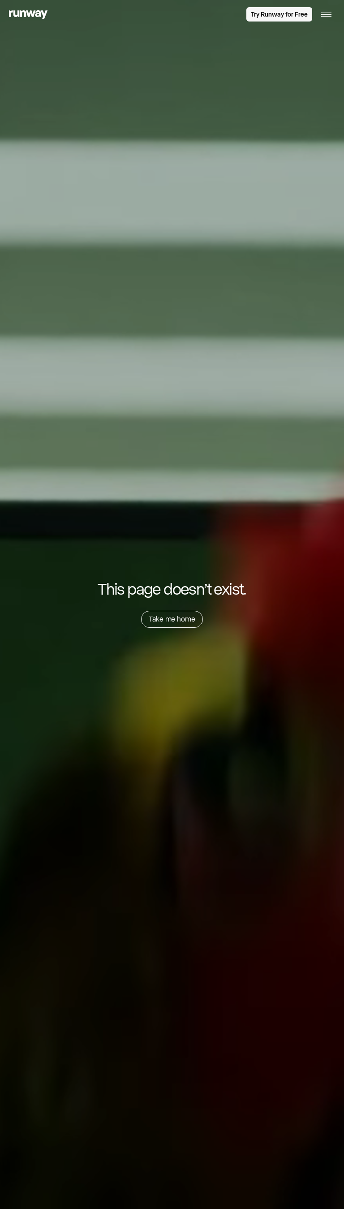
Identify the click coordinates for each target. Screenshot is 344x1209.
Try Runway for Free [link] (279, 14)
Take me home (172, 619)
